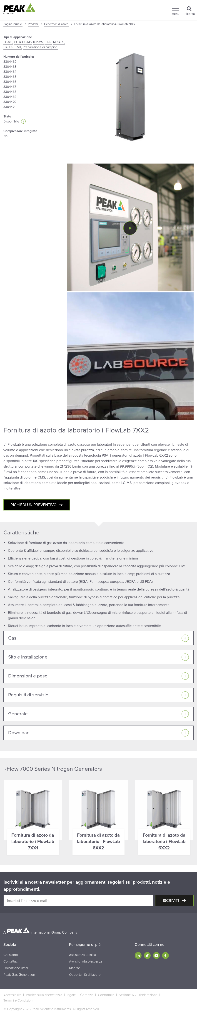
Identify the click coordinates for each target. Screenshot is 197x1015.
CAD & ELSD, (12, 47)
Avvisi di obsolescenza (85, 961)
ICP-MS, (38, 42)
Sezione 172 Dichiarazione (138, 995)
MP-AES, (59, 42)
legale (71, 995)
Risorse (74, 968)
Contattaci (10, 961)
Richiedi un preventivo (33, 504)
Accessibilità (12, 995)
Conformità (106, 995)
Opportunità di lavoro (85, 975)
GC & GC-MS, (23, 42)
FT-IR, (48, 42)
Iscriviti (171, 900)
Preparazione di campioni (40, 47)
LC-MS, (8, 42)
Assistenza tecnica (82, 955)
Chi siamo (10, 955)
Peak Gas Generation (19, 975)
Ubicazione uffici (15, 968)
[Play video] (130, 228)
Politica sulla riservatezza (44, 995)
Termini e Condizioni (18, 1000)
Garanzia (86, 995)
